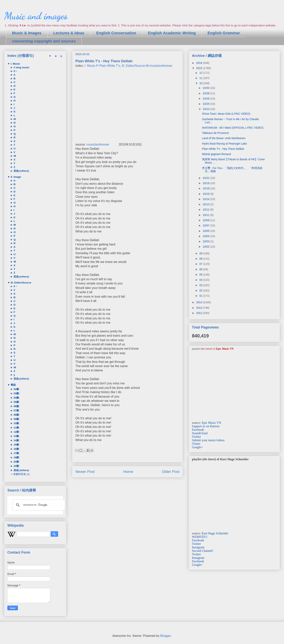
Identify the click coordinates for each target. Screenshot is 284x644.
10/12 (206, 209)
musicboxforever (97, 144)
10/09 (206, 220)
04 (201, 279)
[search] (38, 505)
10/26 (206, 98)
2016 (199, 62)
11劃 (16, 427)
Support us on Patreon (206, 426)
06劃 (16, 406)
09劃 (16, 419)
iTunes (196, 443)
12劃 (16, 431)
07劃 (16, 410)
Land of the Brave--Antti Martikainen (224, 138)
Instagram (198, 547)
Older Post (170, 472)
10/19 (206, 183)
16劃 (16, 448)
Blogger (165, 635)
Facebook (198, 429)
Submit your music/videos (208, 440)
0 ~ (15, 71)
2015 (199, 68)
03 (201, 285)
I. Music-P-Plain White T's (102, 65)
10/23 (206, 109)
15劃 (16, 444)
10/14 (206, 199)
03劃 (16, 393)
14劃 (16, 440)
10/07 (206, 225)
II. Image (15, 176)
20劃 (16, 461)
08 (201, 258)
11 (201, 78)
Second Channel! (202, 550)
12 (201, 72)
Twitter (196, 436)
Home (128, 472)
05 (201, 274)
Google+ (197, 447)
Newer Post (85, 472)
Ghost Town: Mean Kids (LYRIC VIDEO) (226, 113)
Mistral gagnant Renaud (216, 154)
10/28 (206, 93)
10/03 (206, 241)
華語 (13, 384)
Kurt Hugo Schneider (215, 533)
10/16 (206, 193)
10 (201, 83)
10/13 (206, 204)
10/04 (206, 236)
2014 (199, 302)
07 (201, 263)
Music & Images (26, 33)
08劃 (16, 414)
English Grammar (223, 33)
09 (201, 253)
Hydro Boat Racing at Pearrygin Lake (224, 143)
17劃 (16, 453)
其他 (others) (21, 170)
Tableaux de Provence (215, 132)
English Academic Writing (172, 33)
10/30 (206, 87)
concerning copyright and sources (44, 41)
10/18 (206, 188)
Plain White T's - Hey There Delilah (223, 148)
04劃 (16, 397)
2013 (199, 307)
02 (201, 290)
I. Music (15, 63)
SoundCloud (199, 433)
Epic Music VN (211, 422)
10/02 (206, 246)
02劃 (16, 389)
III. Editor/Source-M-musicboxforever (147, 65)
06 (201, 269)
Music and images (35, 16)
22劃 (16, 466)
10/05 (206, 230)
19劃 (16, 457)
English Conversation (116, 33)
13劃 (16, 436)
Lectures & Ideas (68, 33)
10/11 (206, 215)
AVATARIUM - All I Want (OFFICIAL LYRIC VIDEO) (232, 127)
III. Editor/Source (20, 282)
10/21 (206, 177)
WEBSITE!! (199, 536)
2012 (199, 313)
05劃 (16, 401)
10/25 (206, 103)
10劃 (16, 423)
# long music (21, 67)
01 (201, 295)
